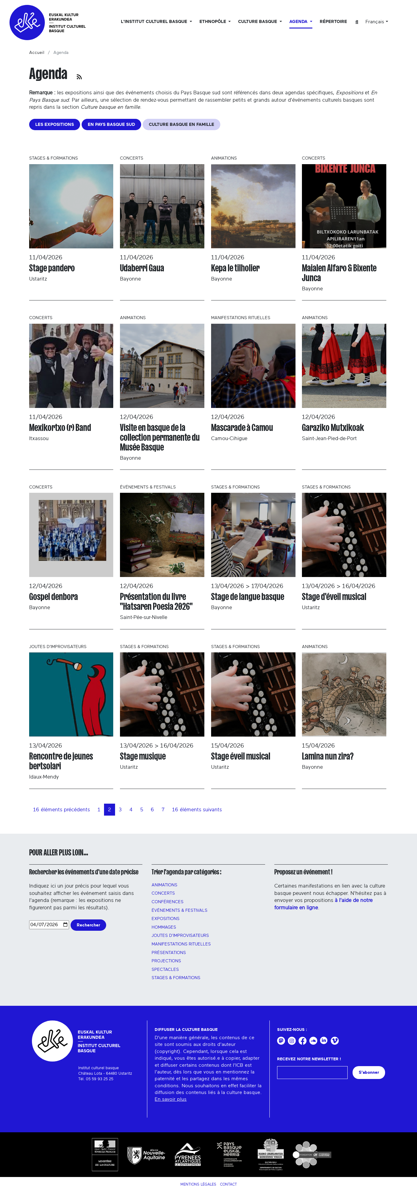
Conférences (167, 902)
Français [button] (374, 21)
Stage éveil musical (240, 756)
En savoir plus (171, 1099)
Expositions (166, 919)
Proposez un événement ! (303, 872)
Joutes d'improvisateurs (180, 936)
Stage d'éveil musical (334, 597)
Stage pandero (52, 268)
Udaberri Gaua (142, 268)
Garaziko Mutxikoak (333, 427)
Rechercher (88, 925)
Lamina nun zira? (327, 756)
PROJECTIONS (166, 961)
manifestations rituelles (181, 944)
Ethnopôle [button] (213, 22)
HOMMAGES (164, 927)
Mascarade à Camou (242, 427)
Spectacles (165, 970)
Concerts (163, 893)
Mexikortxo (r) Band (60, 427)
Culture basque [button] (258, 22)
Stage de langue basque (247, 597)
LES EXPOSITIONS (54, 124)
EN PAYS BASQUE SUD (111, 124)
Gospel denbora (53, 597)
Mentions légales (198, 1184)
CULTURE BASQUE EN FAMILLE (181, 124)
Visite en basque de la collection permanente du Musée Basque (160, 437)
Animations (164, 885)
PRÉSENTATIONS (169, 953)
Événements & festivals (179, 910)
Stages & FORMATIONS (176, 978)
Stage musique (143, 756)
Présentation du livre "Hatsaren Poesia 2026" (156, 601)
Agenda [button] (299, 22)
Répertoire (333, 22)
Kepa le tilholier (235, 268)
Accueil (36, 53)
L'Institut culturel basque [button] (154, 22)
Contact (228, 1184)
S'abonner (369, 1072)
